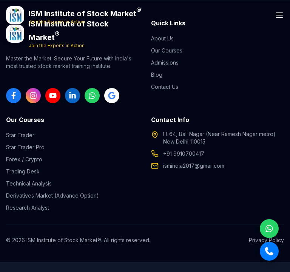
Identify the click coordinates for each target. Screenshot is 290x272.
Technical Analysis (29, 183)
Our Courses (166, 50)
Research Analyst (27, 207)
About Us (162, 38)
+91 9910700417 (183, 153)
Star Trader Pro (25, 147)
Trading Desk (23, 171)
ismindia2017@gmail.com (193, 165)
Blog (156, 74)
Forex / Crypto (24, 159)
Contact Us (164, 86)
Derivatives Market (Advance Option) (52, 195)
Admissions (165, 62)
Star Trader (20, 135)
